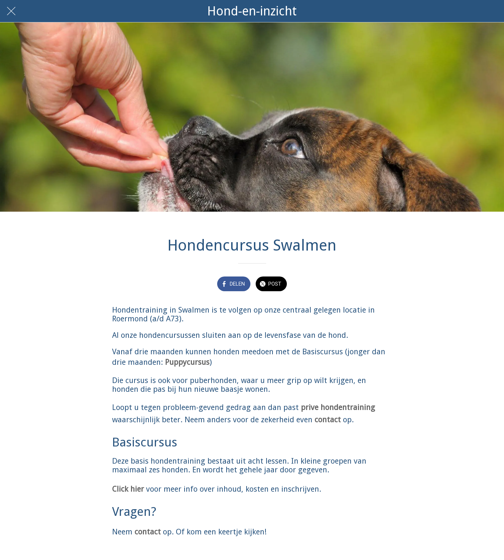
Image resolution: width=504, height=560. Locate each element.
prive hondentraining (338, 407)
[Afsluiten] (11, 11)
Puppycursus (187, 362)
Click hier (128, 489)
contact (328, 419)
